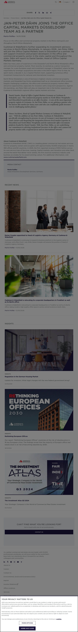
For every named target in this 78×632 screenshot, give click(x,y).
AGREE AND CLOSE (27, 628)
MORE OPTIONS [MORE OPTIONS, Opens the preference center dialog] (27, 623)
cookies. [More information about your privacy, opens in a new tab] (59, 619)
